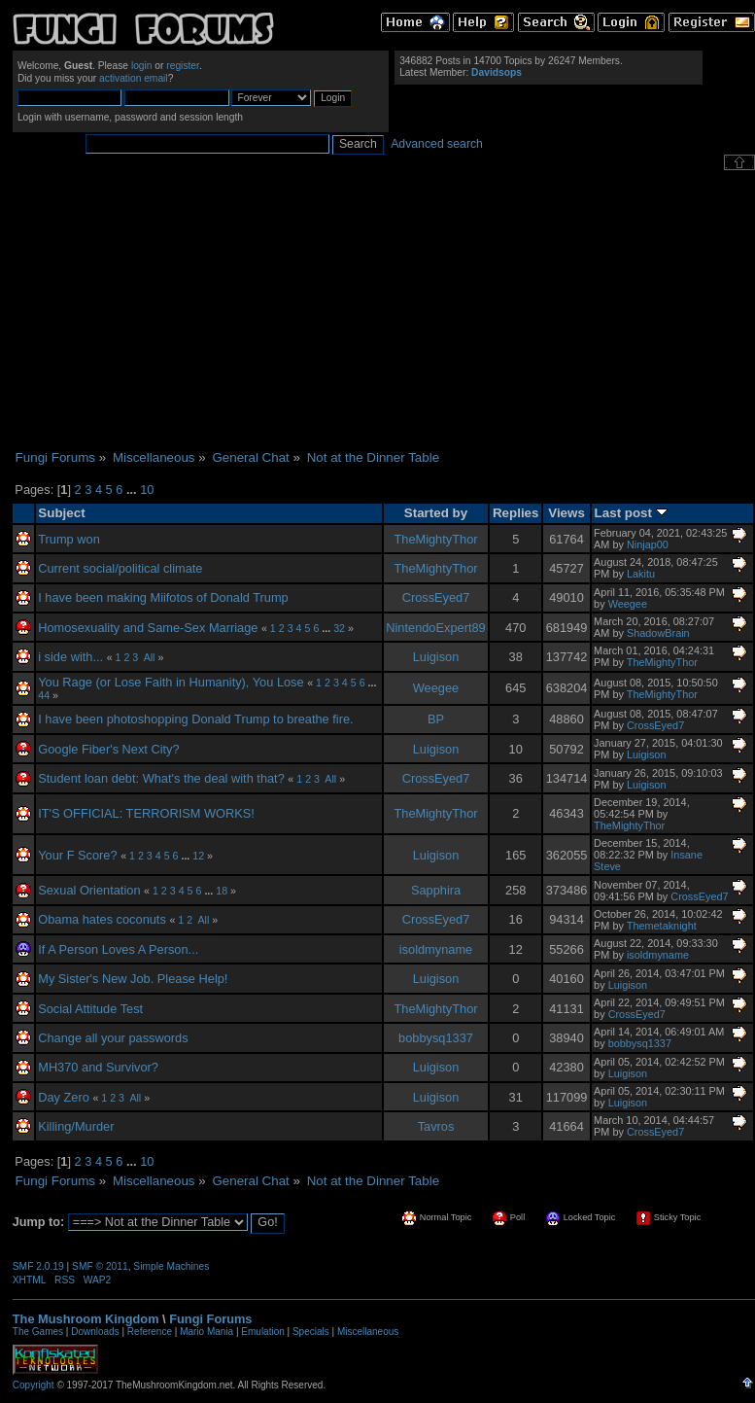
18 (221, 890)
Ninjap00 (648, 544)
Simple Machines (171, 1266)
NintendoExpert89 (435, 627)
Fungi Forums (210, 1319)
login (142, 65)
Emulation (262, 1331)
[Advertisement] (384, 310)
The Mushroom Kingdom (86, 1319)
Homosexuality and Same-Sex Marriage (147, 627)
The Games (38, 1331)
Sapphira (436, 890)
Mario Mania (206, 1331)
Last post (631, 513)
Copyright (33, 1385)
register (182, 65)
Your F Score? (77, 855)
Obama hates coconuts (102, 919)
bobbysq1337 (435, 1038)
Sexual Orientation (89, 890)
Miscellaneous (367, 1331)
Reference (149, 1331)
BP (436, 719)
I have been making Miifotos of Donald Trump (163, 597)
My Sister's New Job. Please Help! (132, 978)
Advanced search (437, 144)
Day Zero (63, 1097)
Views (566, 513)
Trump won (69, 539)
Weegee (627, 604)
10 (147, 489)
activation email (133, 78)
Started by (435, 513)
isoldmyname (435, 949)
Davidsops (496, 72)
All (149, 657)
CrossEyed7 (436, 597)
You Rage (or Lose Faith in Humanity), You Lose (170, 682)
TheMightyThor (435, 539)
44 (44, 695)
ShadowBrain (658, 633)
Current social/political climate (120, 568)
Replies (516, 513)
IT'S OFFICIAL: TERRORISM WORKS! (146, 813)
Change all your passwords (113, 1038)
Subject (61, 513)
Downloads (95, 1331)
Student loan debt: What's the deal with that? (161, 778)
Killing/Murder (76, 1126)
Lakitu (641, 573)
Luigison (436, 656)
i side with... (70, 656)
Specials (310, 1331)
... (133, 489)
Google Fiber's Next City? (108, 749)
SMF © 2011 (100, 1266)
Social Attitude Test (90, 1008)
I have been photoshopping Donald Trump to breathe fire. (195, 719)
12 (198, 855)
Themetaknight (662, 925)
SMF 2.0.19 (38, 1266)
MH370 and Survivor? (98, 1067)
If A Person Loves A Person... (118, 949)
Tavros (436, 1126)
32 (339, 628)
